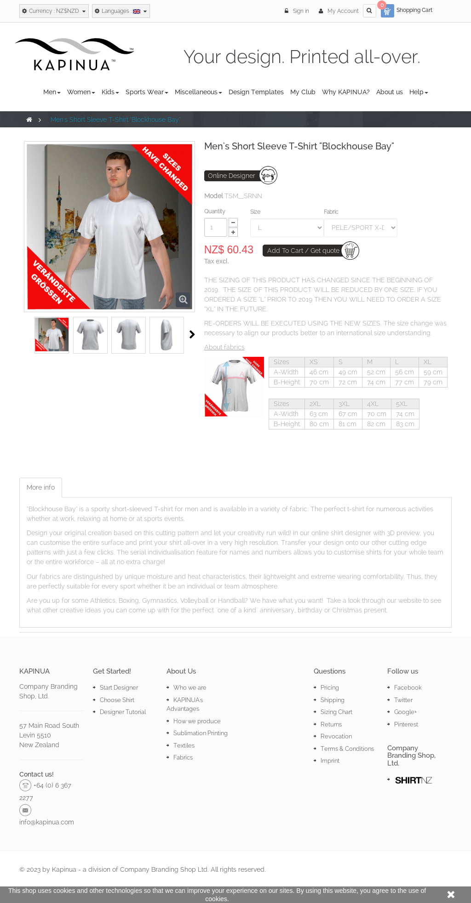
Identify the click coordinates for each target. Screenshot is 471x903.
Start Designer (119, 687)
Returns (331, 724)
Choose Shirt (117, 700)
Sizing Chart (336, 712)
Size (256, 212)
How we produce (197, 721)
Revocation (336, 736)
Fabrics (183, 757)
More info (41, 487)
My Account (339, 11)
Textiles (184, 745)
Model (213, 196)
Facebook (408, 687)
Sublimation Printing (200, 733)
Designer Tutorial (123, 712)
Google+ (405, 712)
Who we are (190, 687)
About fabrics (224, 347)
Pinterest (406, 724)
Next (192, 334)
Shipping (333, 700)
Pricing (330, 687)
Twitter (403, 700)
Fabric (332, 212)
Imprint (330, 760)
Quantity (214, 211)
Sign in (297, 11)
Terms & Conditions (347, 748)
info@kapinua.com (46, 822)
